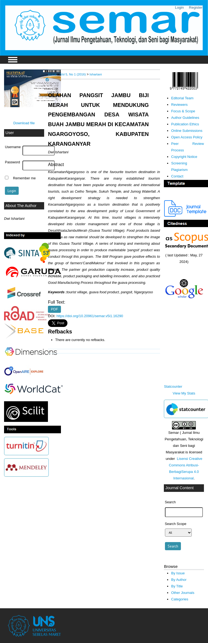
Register (196, 7)
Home (52, 74)
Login (179, 7)
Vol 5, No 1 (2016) (73, 74)
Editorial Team (182, 98)
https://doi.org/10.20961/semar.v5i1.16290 (89, 316)
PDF (54, 309)
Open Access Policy (186, 137)
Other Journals (182, 593)
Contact (177, 176)
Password (12, 162)
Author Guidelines (185, 118)
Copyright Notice (184, 157)
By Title (177, 586)
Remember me (24, 178)
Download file (24, 123)
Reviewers (179, 105)
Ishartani (96, 74)
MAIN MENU (12, 59)
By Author (179, 580)
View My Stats (184, 393)
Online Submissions (186, 131)
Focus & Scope (183, 111)
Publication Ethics (185, 124)
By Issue (178, 573)
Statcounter (173, 386)
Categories (179, 599)
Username (13, 147)
